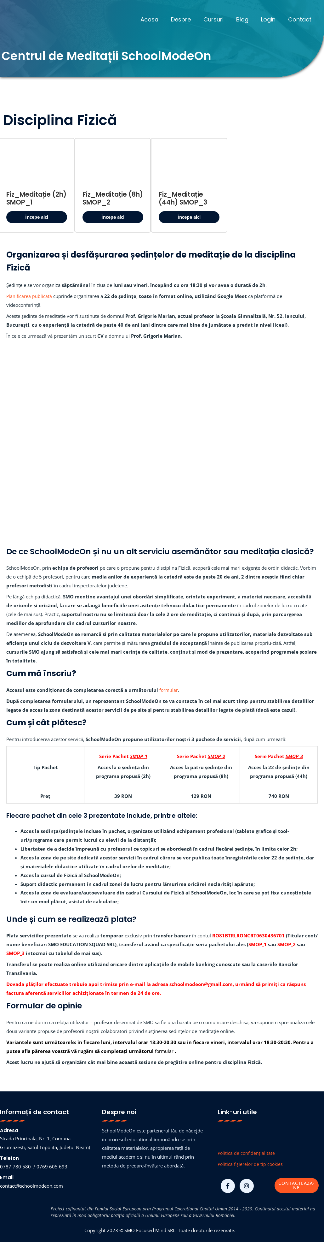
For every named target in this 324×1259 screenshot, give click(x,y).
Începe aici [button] (36, 217)
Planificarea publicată (29, 297)
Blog (245, 19)
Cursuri (218, 19)
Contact (300, 19)
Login (270, 19)
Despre (186, 19)
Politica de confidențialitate (247, 1154)
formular (169, 691)
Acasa (156, 19)
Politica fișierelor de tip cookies (251, 1165)
